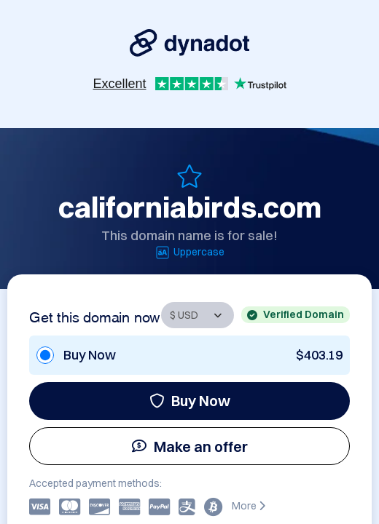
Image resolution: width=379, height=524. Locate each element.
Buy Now (189, 401)
